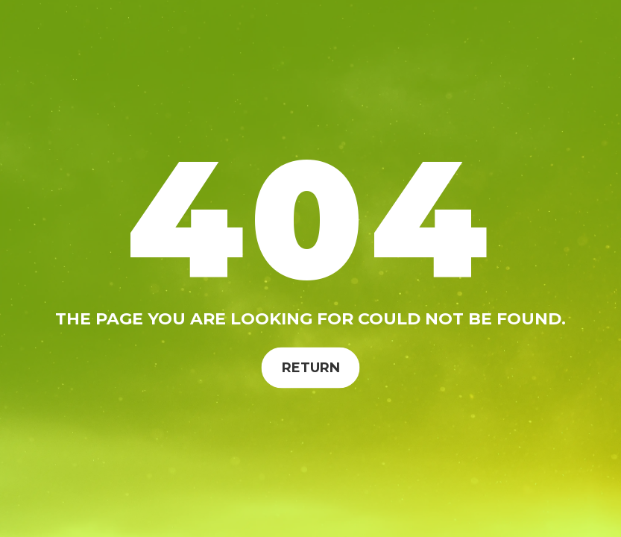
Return (311, 367)
